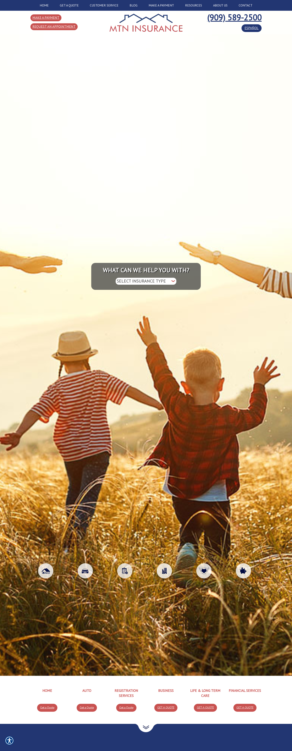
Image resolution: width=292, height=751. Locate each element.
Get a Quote (47, 707)
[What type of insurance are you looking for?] (146, 281)
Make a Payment (45, 17)
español (252, 28)
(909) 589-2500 (234, 17)
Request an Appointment (54, 26)
